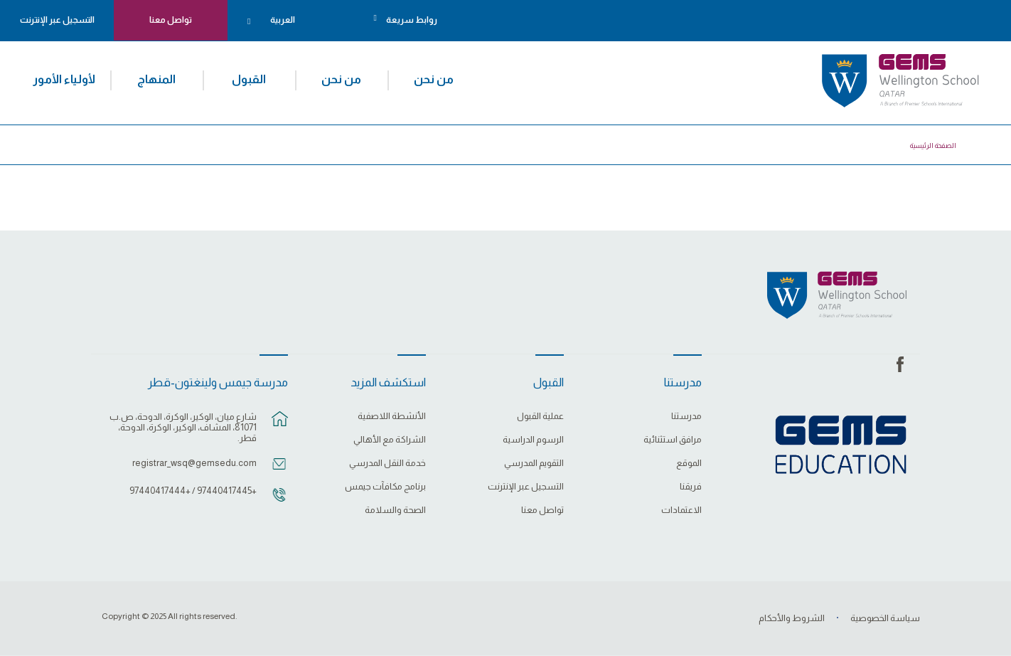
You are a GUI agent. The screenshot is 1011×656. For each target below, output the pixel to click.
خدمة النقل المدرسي (387, 463)
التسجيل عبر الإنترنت (57, 20)
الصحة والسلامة (395, 510)
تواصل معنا (170, 20)
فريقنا (691, 487)
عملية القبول (540, 416)
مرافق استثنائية (672, 440)
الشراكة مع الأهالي (389, 440)
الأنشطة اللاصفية (392, 416)
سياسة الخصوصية (885, 618)
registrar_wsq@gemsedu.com (194, 462)
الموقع (689, 463)
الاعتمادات (681, 510)
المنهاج (156, 79)
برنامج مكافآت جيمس (385, 487)
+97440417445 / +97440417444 (193, 490)
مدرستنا (686, 416)
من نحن (434, 79)
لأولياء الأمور (64, 79)
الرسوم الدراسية (533, 440)
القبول (249, 79)
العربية (282, 20)
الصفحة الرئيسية (933, 145)
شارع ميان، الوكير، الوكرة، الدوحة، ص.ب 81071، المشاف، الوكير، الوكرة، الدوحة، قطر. (183, 427)
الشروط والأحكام (792, 618)
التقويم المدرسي (534, 463)
